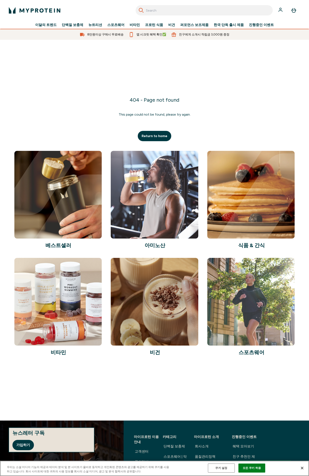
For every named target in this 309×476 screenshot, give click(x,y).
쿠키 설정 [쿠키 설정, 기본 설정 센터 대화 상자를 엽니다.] (221, 468)
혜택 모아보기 (243, 446)
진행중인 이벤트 (261, 25)
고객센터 (141, 451)
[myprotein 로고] (34, 10)
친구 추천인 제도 (262, 461)
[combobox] (204, 10)
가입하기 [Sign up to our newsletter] (23, 445)
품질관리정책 (205, 457)
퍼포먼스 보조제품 (194, 25)
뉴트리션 (95, 25)
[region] (154, 468)
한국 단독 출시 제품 (229, 25)
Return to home (154, 136)
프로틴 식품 (154, 25)
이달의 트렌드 (46, 25)
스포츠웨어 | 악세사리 (175, 460)
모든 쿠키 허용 (252, 468)
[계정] (280, 10)
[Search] (141, 10)
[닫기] (302, 468)
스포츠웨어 (115, 25)
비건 (171, 25)
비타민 (135, 25)
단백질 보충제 (72, 25)
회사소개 (202, 446)
